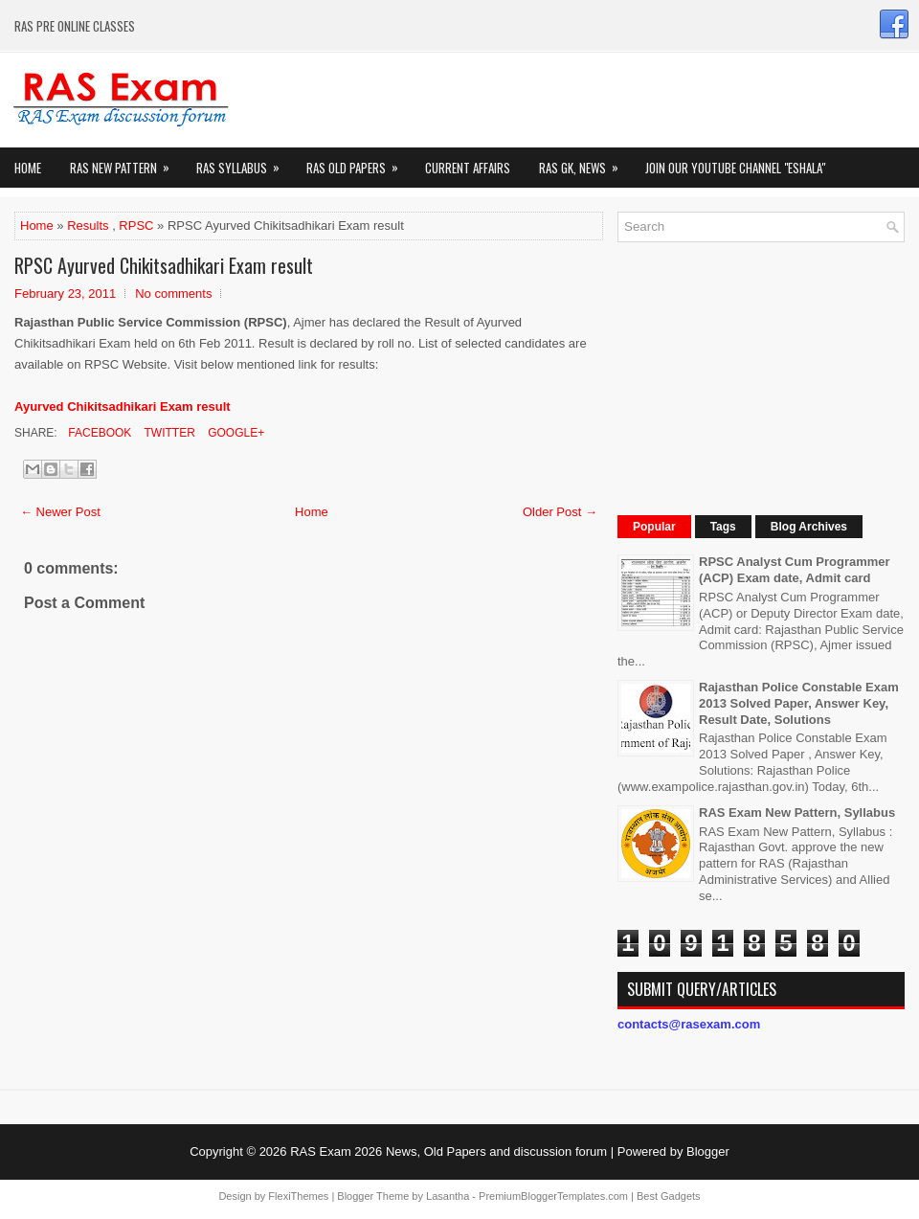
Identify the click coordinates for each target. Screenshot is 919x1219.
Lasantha (447, 1196)
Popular (654, 526)
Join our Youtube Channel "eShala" (735, 167)
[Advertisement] (744, 376)
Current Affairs (467, 167)
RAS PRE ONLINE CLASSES (74, 25)
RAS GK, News (585, 162)
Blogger (707, 1151)
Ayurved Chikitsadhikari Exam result (122, 406)
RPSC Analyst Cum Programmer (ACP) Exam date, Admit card (794, 569)
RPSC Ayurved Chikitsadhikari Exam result (163, 265)
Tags (723, 526)
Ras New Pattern (126, 162)
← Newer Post (60, 512)
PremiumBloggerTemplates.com (553, 1196)
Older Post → (560, 512)
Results (87, 225)
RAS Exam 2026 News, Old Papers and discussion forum (448, 1151)
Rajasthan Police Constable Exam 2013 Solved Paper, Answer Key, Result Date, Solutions (799, 703)
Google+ (234, 433)
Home (27, 167)
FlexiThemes (298, 1196)
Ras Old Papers (358, 162)
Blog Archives (809, 526)
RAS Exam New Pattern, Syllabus (797, 812)
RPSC (136, 225)
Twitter (167, 433)
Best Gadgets (669, 1196)
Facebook (98, 433)
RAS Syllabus (244, 162)
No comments (173, 293)
